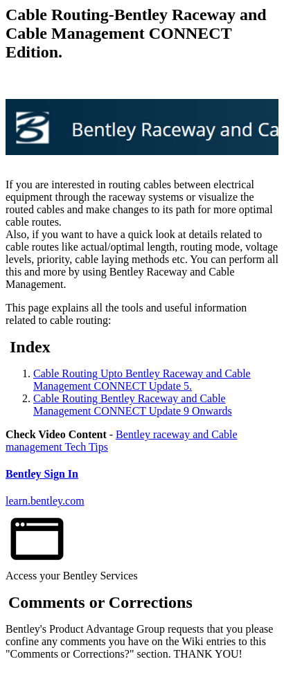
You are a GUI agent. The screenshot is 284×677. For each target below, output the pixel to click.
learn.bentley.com (45, 501)
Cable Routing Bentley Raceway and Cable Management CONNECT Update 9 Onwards (132, 404)
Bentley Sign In (42, 474)
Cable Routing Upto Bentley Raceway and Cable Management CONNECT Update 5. (142, 380)
